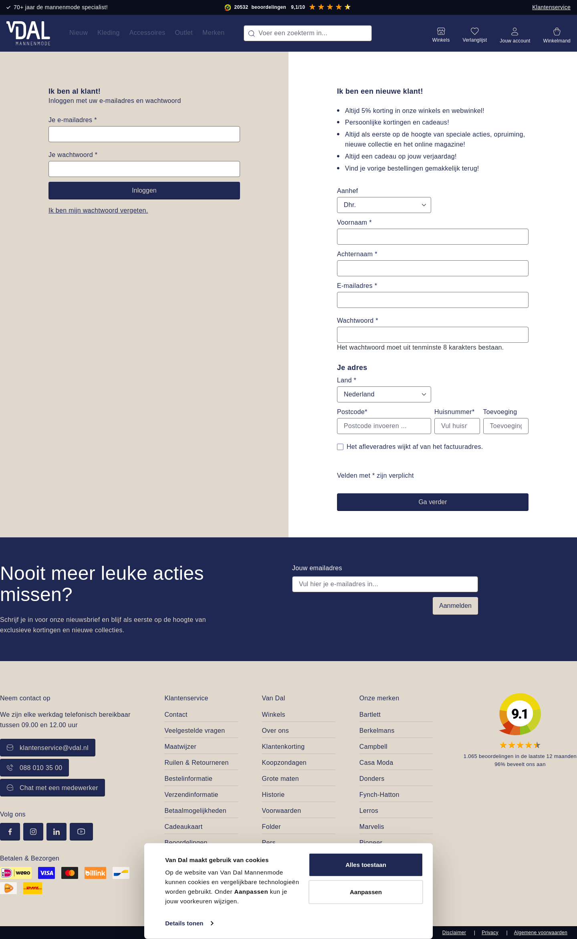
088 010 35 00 (34, 767)
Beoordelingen (185, 842)
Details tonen (184, 923)
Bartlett (370, 714)
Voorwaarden (281, 810)
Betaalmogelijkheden (195, 810)
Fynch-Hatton (379, 794)
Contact (175, 714)
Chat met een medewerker (52, 787)
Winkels (273, 714)
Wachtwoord (357, 320)
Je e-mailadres (72, 120)
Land (346, 380)
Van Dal (273, 698)
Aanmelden (455, 605)
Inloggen (144, 190)
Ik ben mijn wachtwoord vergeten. (98, 210)
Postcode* (352, 411)
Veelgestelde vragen (194, 730)
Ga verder (432, 502)
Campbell (373, 746)
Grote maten (280, 778)
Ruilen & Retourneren (196, 762)
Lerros (368, 810)
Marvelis (371, 826)
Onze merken (379, 698)
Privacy (490, 932)
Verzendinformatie (191, 794)
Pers (269, 842)
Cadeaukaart (183, 826)
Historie (273, 794)
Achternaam (357, 254)
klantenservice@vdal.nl (48, 747)
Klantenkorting (283, 746)
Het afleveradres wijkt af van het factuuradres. (415, 446)
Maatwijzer (180, 746)
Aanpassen (366, 891)
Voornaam (354, 222)
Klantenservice (551, 7)
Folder (271, 826)
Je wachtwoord (72, 154)
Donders (372, 778)
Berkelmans (377, 730)
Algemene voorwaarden (540, 932)
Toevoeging (500, 411)
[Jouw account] (515, 33)
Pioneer (370, 842)
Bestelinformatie (188, 778)
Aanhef (347, 190)
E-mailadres (357, 285)
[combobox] (308, 33)
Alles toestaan (365, 864)
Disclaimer (454, 932)
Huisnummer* (454, 411)
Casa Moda (376, 762)
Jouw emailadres (317, 568)
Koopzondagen (284, 762)
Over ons (275, 730)
